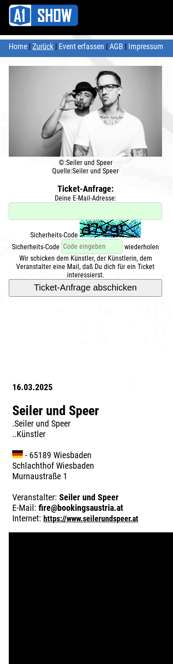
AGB (116, 46)
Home (18, 46)
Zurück (42, 46)
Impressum (145, 46)
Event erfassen (81, 46)
